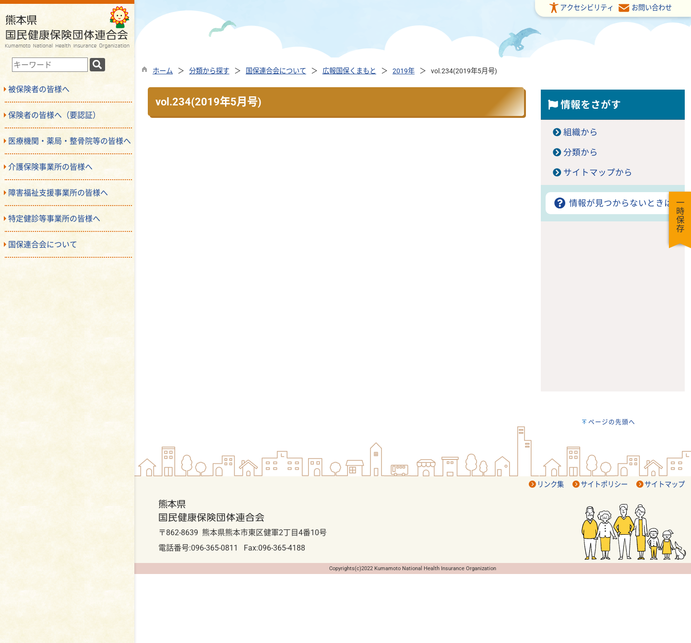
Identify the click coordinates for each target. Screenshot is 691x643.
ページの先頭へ (611, 421)
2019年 (404, 71)
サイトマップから (597, 172)
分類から (580, 152)
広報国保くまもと (349, 71)
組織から (580, 132)
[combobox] (49, 64)
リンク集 (550, 485)
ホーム (163, 71)
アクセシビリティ (587, 8)
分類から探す (209, 71)
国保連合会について (276, 71)
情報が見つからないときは (612, 203)
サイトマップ (664, 485)
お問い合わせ (651, 8)
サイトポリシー (604, 485)
